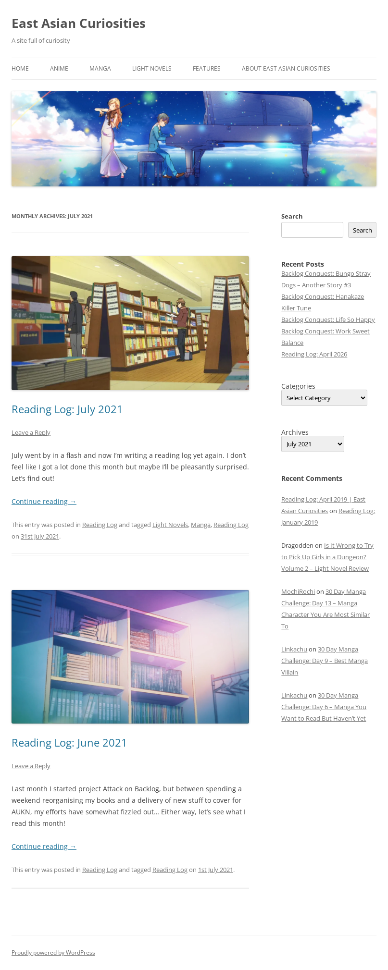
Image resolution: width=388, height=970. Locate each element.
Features (207, 68)
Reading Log (99, 524)
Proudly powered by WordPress (53, 952)
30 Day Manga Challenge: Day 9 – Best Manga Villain (324, 660)
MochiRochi (298, 591)
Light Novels (152, 68)
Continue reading (44, 501)
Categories (298, 386)
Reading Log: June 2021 (69, 742)
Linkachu (294, 649)
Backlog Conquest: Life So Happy (328, 319)
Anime (59, 68)
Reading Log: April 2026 (314, 354)
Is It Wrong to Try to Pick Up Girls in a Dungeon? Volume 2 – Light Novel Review (327, 557)
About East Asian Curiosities (286, 68)
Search (292, 216)
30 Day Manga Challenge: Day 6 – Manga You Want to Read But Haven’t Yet (323, 707)
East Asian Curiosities (79, 23)
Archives (295, 432)
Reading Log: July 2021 (67, 409)
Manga (100, 68)
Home (20, 68)
